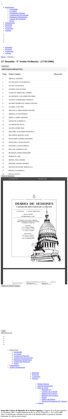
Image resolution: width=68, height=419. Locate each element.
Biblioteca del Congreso (50, 395)
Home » (4, 57)
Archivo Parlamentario (17, 367)
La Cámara (17, 354)
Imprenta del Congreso (49, 393)
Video (3, 331)
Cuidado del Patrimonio (17, 19)
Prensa (11, 21)
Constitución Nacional (17, 13)
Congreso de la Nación (49, 392)
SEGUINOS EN (6, 333)
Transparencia (10, 23)
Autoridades (13, 9)
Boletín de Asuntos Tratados (11, 286)
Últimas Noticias (43, 384)
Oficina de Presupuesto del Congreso (54, 401)
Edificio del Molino (48, 399)
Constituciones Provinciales (19, 15)
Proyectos (8, 27)
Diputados (8, 25)
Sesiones (8, 30)
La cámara (13, 11)
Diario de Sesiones (8, 176)
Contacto (40, 403)
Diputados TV (46, 390)
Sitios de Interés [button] (42, 388)
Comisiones (9, 28)
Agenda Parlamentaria (45, 386)
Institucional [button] (9, 7)
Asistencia (5, 66)
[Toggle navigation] (2, 4)
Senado (44, 397)
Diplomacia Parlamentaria (18, 17)
